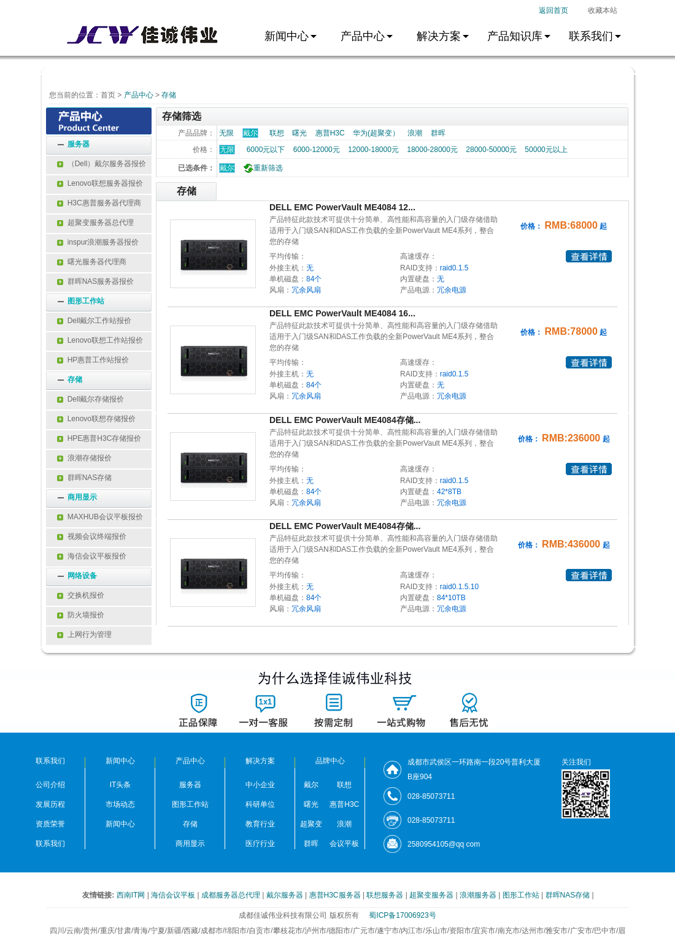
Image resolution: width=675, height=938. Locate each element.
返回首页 (553, 10)
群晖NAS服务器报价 (95, 281)
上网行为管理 (84, 634)
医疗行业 (260, 843)
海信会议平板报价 (91, 556)
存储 (168, 95)
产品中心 (138, 95)
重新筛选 (261, 168)
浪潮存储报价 (84, 458)
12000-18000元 (373, 149)
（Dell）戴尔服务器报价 (101, 163)
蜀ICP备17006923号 (402, 915)
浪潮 (414, 133)
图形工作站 (86, 301)
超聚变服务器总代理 (95, 222)
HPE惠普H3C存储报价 (99, 438)
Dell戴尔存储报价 (90, 399)
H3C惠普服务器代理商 (99, 203)
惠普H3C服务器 (336, 895)
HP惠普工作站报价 (93, 360)
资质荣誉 (50, 824)
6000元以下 (266, 149)
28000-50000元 (491, 149)
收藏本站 (602, 10)
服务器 (79, 144)
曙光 (299, 133)
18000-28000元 (432, 149)
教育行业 (260, 824)
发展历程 (50, 804)
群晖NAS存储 (84, 477)
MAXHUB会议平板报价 (100, 517)
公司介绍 (50, 784)
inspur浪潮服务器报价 (98, 242)
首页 (108, 95)
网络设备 (82, 575)
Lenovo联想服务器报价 (100, 183)
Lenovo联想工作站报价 (100, 340)
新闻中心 (120, 824)
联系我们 (50, 843)
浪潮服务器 (479, 895)
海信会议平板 (174, 895)
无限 (226, 133)
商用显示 (82, 497)
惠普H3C (330, 133)
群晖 (438, 133)
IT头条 (120, 784)
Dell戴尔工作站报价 (94, 320)
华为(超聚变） (376, 133)
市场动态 (120, 804)
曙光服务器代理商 (91, 261)
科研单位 (260, 804)
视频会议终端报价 (91, 536)
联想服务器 (385, 895)
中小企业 (260, 784)
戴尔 (227, 168)
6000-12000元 (316, 149)
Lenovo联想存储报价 (96, 418)
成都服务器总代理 (231, 895)
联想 (276, 133)
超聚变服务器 (432, 895)
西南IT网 (132, 895)
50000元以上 (546, 149)
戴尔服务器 (285, 895)
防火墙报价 (80, 615)
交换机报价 (80, 595)
